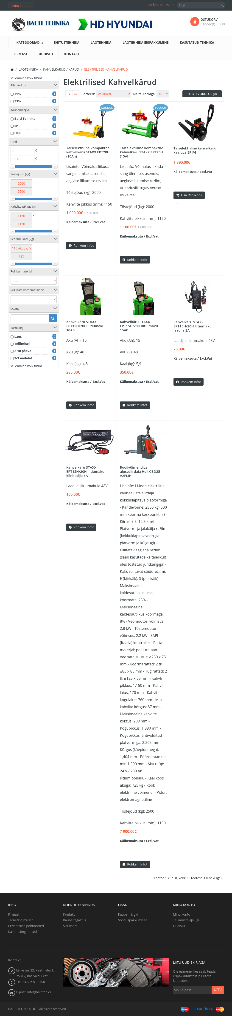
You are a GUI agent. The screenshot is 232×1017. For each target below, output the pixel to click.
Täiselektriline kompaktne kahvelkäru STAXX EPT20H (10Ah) (88, 152)
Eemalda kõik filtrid (26, 78)
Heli (17, 133)
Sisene (169, 5)
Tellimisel (22, 343)
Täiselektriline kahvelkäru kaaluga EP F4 (194, 150)
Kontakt (69, 915)
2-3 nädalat (23, 358)
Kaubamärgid (128, 915)
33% (17, 101)
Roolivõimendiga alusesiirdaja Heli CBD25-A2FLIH (140, 472)
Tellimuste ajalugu (186, 921)
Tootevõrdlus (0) (202, 94)
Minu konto (181, 915)
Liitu (218, 990)
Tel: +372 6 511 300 (30, 982)
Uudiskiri (179, 926)
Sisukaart (70, 926)
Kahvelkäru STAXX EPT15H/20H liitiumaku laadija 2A (192, 326)
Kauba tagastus (74, 921)
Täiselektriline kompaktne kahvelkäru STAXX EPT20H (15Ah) (141, 152)
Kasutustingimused (22, 932)
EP (16, 125)
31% (17, 94)
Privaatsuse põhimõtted (26, 926)
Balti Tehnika (25, 118)
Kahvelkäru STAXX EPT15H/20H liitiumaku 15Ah (139, 326)
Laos (18, 336)
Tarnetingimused (21, 921)
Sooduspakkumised (133, 921)
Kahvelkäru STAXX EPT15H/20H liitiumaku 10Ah (85, 326)
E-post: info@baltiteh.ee (34, 993)
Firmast (14, 915)
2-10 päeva (22, 351)
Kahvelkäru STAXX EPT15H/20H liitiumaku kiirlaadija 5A (85, 472)
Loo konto (154, 5)
